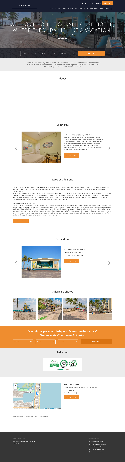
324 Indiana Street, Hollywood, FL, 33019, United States (80, 387)
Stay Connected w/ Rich (96, 449)
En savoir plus (71, 155)
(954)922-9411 (69, 390)
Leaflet (45, 408)
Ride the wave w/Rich (95, 447)
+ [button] (15, 385)
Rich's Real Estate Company (97, 444)
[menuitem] (56, 9)
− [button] (15, 388)
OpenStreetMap (52, 408)
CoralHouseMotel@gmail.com (74, 393)
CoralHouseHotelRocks (96, 441)
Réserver (91, 53)
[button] (111, 8)
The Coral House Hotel (96, 452)
